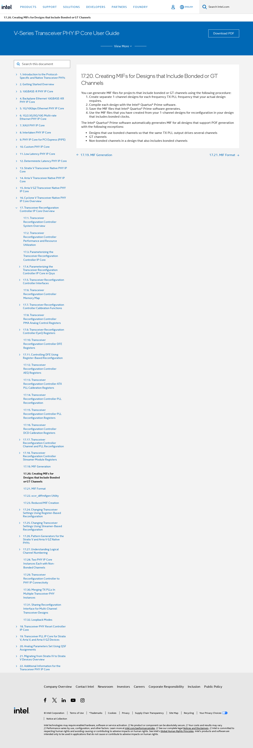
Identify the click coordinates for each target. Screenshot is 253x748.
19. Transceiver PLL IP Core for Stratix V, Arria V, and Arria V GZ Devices (43, 638)
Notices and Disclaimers (196, 728)
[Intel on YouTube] (73, 701)
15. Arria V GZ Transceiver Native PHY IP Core (43, 189)
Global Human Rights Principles (177, 731)
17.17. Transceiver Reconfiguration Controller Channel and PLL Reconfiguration (43, 443)
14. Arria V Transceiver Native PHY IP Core (42, 179)
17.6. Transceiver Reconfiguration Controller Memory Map (39, 294)
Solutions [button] (71, 7)
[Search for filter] (42, 64)
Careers (139, 687)
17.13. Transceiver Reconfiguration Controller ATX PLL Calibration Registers (42, 384)
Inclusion (194, 687)
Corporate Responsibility (166, 687)
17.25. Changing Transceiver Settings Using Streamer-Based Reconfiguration (42, 526)
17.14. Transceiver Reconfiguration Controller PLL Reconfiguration (42, 399)
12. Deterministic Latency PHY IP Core (43, 161)
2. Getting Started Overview (37, 84)
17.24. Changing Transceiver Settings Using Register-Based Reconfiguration (42, 513)
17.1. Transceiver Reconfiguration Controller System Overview (39, 222)
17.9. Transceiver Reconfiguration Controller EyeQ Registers (43, 331)
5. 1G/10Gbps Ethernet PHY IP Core (42, 108)
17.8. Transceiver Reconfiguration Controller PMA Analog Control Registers (42, 319)
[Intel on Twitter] (55, 701)
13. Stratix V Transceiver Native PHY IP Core (43, 169)
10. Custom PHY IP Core (35, 146)
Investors (123, 687)
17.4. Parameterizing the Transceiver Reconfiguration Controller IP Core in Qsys (40, 270)
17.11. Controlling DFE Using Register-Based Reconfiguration (43, 356)
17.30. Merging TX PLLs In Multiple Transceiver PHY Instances (39, 593)
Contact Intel (85, 687)
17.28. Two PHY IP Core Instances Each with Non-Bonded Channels (39, 563)
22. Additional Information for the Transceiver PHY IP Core (40, 667)
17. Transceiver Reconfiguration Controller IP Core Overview (39, 209)
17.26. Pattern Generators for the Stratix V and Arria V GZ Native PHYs (43, 539)
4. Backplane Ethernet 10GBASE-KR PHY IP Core (42, 100)
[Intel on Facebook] (45, 701)
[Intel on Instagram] (83, 701)
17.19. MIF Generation (37, 466)
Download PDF (223, 33)
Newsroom (105, 687)
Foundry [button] (140, 7)
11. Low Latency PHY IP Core (37, 154)
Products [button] (28, 7)
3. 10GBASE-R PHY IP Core (36, 91)
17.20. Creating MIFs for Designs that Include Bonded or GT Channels (41, 477)
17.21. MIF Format (34, 488)
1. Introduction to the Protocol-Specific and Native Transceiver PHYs (42, 76)
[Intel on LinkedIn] (64, 701)
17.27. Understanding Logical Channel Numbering (41, 551)
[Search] (204, 6)
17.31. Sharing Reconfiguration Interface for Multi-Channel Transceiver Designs (42, 608)
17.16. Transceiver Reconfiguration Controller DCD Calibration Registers (39, 429)
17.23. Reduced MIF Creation (41, 503)
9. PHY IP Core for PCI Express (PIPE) (42, 139)
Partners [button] (119, 7)
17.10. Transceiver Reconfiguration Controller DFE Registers (42, 344)
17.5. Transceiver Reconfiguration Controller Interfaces (43, 281)
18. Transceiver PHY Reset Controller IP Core (43, 628)
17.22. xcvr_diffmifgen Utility (41, 495)
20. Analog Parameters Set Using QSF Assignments (43, 648)
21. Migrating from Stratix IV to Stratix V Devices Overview (43, 657)
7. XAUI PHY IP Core (32, 125)
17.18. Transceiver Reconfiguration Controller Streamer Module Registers (40, 456)
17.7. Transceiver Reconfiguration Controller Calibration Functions (43, 306)
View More (123, 46)
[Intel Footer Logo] (22, 710)
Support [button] (50, 7)
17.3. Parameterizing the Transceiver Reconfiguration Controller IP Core (40, 256)
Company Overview (58, 687)
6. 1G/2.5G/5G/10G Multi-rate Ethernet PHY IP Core (38, 117)
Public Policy (213, 687)
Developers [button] (95, 7)
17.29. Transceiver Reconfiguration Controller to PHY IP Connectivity (41, 578)
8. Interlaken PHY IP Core (35, 132)
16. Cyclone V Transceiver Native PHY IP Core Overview (43, 199)
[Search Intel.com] (230, 6)
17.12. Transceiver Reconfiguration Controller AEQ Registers (39, 368)
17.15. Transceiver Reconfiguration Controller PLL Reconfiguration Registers (42, 414)
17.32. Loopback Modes (37, 619)
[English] (186, 7)
